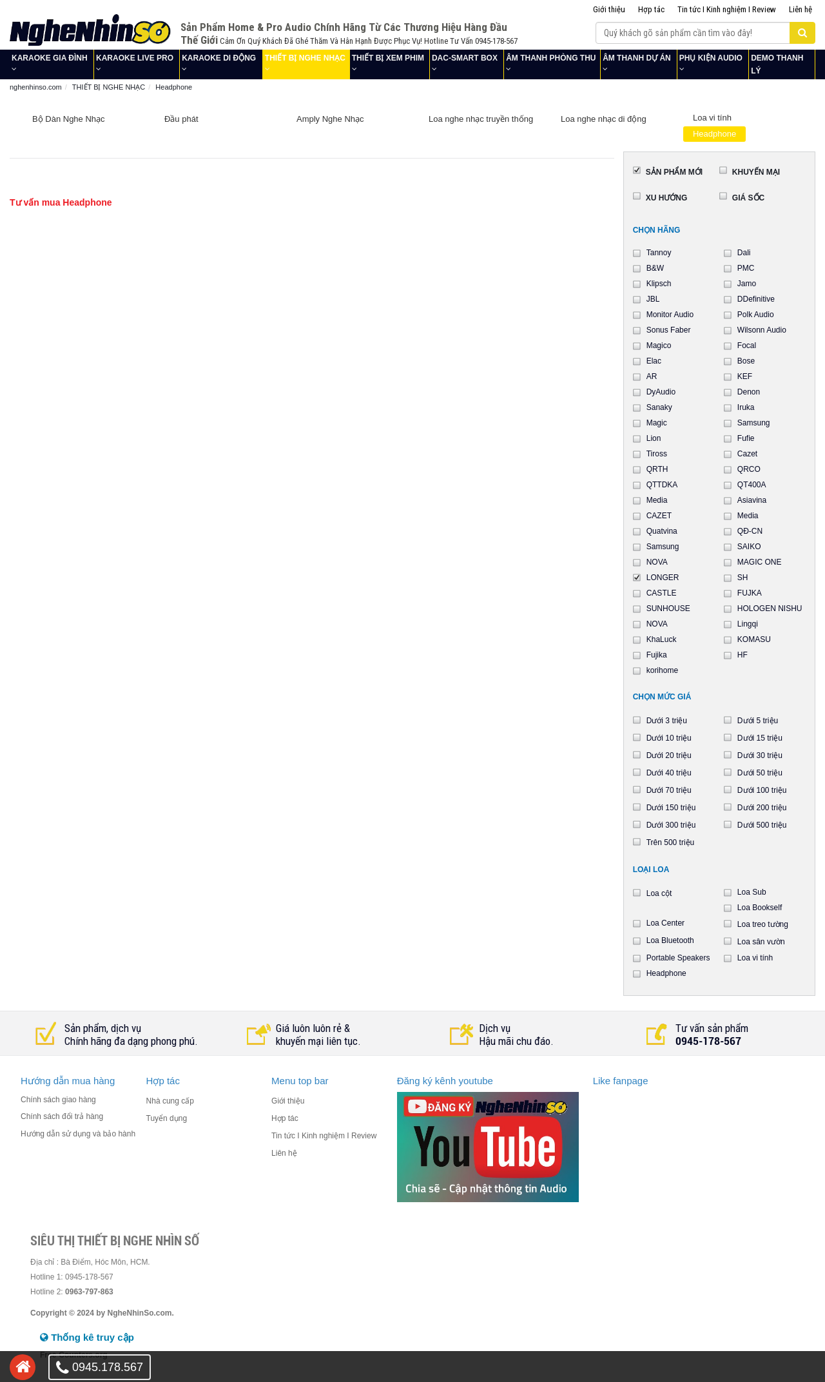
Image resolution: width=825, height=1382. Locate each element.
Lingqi (747, 623)
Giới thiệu (609, 9)
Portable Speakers (678, 957)
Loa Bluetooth (670, 940)
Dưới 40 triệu (669, 772)
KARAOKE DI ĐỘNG (219, 58)
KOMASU (754, 639)
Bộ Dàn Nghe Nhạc (68, 119)
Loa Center (665, 923)
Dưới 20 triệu (669, 755)
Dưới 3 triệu (666, 720)
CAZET (659, 515)
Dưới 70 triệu (669, 790)
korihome (662, 670)
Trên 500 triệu (670, 842)
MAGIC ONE (759, 562)
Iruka (746, 407)
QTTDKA (662, 484)
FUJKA (749, 593)
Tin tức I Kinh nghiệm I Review (726, 9)
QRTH (657, 469)
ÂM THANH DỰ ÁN (637, 58)
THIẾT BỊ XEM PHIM (388, 58)
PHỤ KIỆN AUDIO (710, 58)
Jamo (746, 283)
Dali (744, 252)
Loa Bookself (759, 907)
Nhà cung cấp (170, 1100)
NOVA (657, 562)
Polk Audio (755, 314)
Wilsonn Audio (761, 330)
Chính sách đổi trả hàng (62, 1116)
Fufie (746, 438)
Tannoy (659, 252)
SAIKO (749, 546)
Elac (653, 360)
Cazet (747, 453)
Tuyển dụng (167, 1118)
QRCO (749, 469)
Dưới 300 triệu (671, 825)
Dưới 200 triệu (762, 807)
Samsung (753, 422)
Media (657, 500)
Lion (653, 438)
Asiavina (751, 500)
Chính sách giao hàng (58, 1099)
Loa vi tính (712, 117)
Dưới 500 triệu (762, 825)
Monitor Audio (670, 314)
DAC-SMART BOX (465, 58)
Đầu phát (181, 119)
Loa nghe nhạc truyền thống (481, 119)
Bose (746, 360)
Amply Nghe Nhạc (330, 119)
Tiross (656, 453)
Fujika (656, 654)
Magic (656, 422)
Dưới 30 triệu (759, 755)
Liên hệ (800, 9)
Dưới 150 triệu (671, 807)
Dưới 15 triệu (759, 738)
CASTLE (661, 593)
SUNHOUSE (668, 608)
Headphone (714, 134)
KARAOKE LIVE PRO (134, 58)
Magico (659, 345)
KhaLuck (661, 639)
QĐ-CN (749, 531)
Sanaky (659, 407)
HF (742, 654)
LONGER (662, 577)
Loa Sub (751, 892)
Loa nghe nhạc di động (603, 119)
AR (651, 376)
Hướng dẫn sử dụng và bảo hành (78, 1133)
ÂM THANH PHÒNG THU (551, 58)
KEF (744, 376)
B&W (655, 268)
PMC (746, 268)
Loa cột (659, 893)
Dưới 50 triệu (759, 772)
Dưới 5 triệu (757, 720)
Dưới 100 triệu (762, 790)
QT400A (751, 484)
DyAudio (660, 391)
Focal (746, 345)
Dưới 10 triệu (669, 738)
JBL (653, 299)
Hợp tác (651, 9)
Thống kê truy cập (87, 1337)
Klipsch (659, 283)
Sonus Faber (668, 330)
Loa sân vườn (761, 941)
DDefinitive (756, 299)
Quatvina (661, 531)
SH (742, 577)
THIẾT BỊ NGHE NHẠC (305, 58)
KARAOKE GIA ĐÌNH (50, 58)
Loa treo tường (762, 924)
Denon (748, 391)
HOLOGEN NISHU (769, 608)
